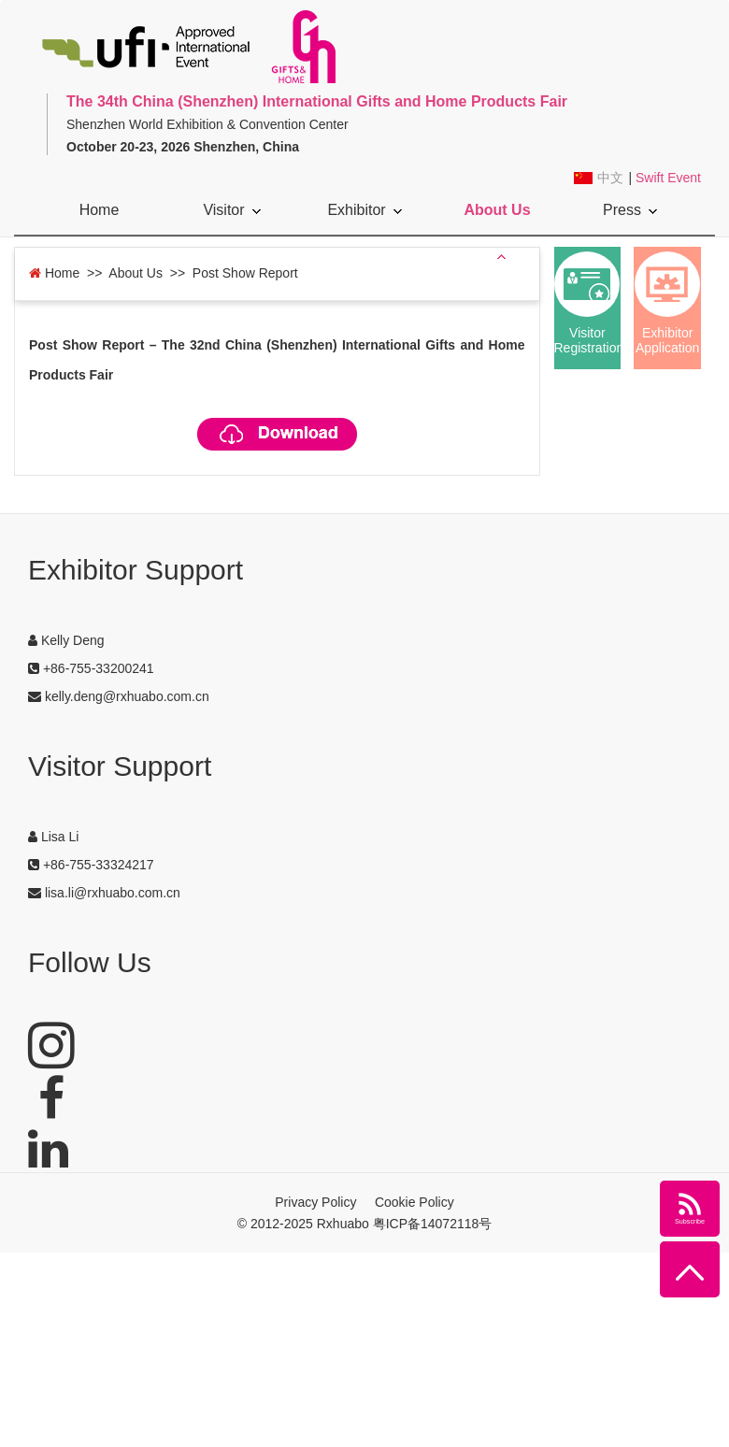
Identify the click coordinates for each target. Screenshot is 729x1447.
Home (99, 210)
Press (630, 210)
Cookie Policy (414, 1202)
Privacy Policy (315, 1202)
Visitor (231, 210)
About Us (497, 218)
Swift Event (668, 177)
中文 (610, 178)
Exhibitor (364, 210)
